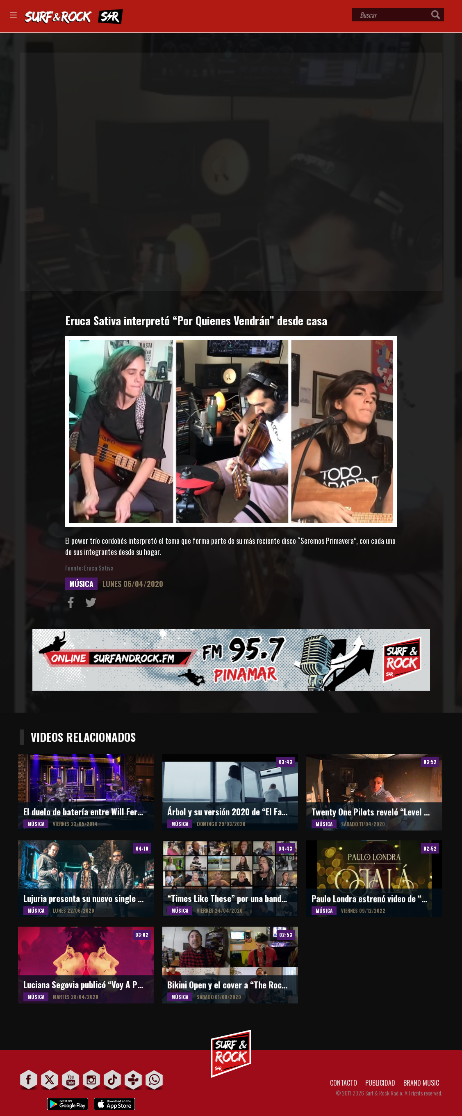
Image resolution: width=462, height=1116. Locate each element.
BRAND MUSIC (421, 1083)
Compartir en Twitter (92, 604)
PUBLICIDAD (380, 1083)
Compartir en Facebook (72, 604)
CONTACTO (343, 1083)
